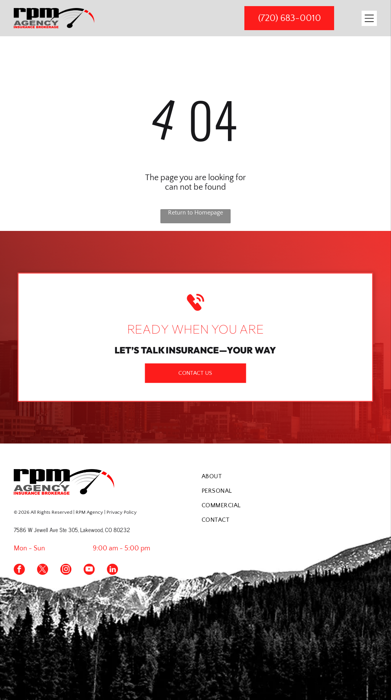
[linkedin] (112, 570)
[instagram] (65, 570)
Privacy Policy (122, 512)
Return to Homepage (195, 212)
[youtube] (89, 570)
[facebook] (19, 570)
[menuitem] (289, 476)
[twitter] (42, 570)
